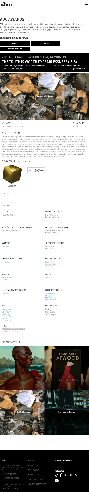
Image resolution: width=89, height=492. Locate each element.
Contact (5, 460)
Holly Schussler (6, 313)
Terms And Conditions (37, 479)
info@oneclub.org (11, 478)
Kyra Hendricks (6, 320)
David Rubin (5, 262)
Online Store (33, 465)
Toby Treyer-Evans (51, 264)
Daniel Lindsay (6, 278)
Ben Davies (48, 295)
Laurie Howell (49, 262)
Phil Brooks (5, 246)
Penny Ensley (6, 315)
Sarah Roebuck (50, 293)
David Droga (49, 248)
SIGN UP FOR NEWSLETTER (65, 461)
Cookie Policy (33, 475)
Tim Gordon (5, 293)
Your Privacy (33, 470)
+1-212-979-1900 (10, 474)
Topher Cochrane (7, 311)
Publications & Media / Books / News (13, 329)
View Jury (6, 194)
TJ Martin (5, 280)
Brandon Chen (6, 309)
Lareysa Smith (6, 316)
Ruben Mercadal (50, 299)
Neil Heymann (49, 246)
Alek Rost (5, 318)
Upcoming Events (35, 460)
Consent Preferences (37, 484)
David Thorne (49, 297)
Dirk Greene (49, 266)
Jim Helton (48, 278)
